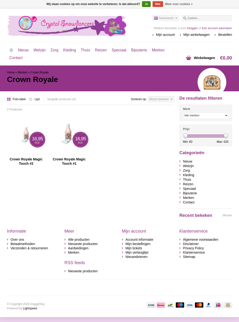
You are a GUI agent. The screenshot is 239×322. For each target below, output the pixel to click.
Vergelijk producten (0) (61, 99)
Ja (146, 4)
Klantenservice (194, 252)
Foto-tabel (16, 99)
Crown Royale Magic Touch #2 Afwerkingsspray (26, 161)
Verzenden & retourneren (29, 248)
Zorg (54, 50)
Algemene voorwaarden (200, 239)
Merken (158, 50)
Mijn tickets (133, 248)
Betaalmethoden (23, 244)
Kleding (69, 50)
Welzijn (39, 50)
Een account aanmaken (217, 28)
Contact (16, 58)
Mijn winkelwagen (196, 35)
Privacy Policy (193, 248)
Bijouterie (139, 50)
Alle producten (79, 239)
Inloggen (192, 28)
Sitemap (189, 257)
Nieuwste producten (83, 244)
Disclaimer (191, 244)
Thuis (85, 50)
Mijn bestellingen (137, 244)
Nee (157, 4)
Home (11, 50)
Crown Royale (40, 72)
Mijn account (165, 35)
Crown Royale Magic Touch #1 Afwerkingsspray (69, 161)
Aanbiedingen (78, 248)
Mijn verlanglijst (136, 252)
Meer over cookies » (179, 4)
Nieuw (23, 50)
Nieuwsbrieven (136, 257)
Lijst (34, 99)
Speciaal (119, 50)
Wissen (227, 215)
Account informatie (139, 239)
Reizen (101, 50)
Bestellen (225, 35)
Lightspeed (30, 308)
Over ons (17, 239)
